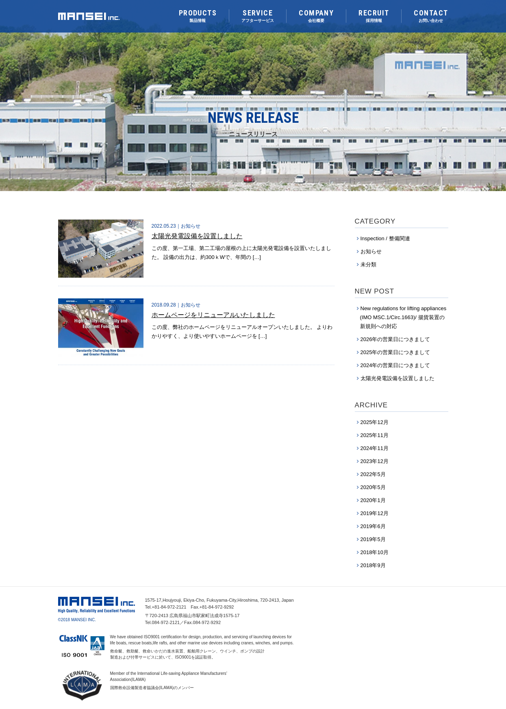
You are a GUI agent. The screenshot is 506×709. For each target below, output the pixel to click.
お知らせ (371, 251)
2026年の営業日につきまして (395, 339)
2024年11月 (374, 448)
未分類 (368, 264)
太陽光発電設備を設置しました (397, 378)
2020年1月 (373, 500)
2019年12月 (374, 513)
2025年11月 (374, 435)
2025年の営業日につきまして (395, 352)
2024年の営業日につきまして (395, 365)
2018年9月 (373, 565)
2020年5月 (373, 487)
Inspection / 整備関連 (385, 238)
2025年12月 (374, 422)
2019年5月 (373, 539)
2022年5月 (373, 474)
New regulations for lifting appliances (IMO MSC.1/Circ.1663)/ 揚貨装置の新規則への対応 (403, 317)
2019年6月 (373, 526)
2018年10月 (374, 552)
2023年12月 (374, 461)
